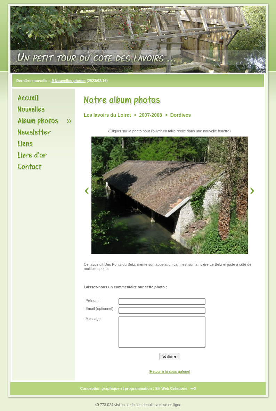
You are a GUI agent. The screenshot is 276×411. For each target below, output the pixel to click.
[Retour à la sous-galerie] (169, 371)
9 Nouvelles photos (69, 81)
